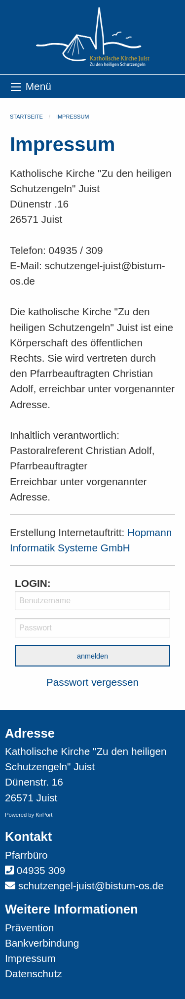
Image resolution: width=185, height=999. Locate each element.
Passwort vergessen (92, 682)
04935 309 (41, 870)
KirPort (44, 815)
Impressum (72, 117)
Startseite (26, 117)
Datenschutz (33, 973)
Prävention (29, 927)
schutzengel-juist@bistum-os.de (91, 885)
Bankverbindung (42, 943)
